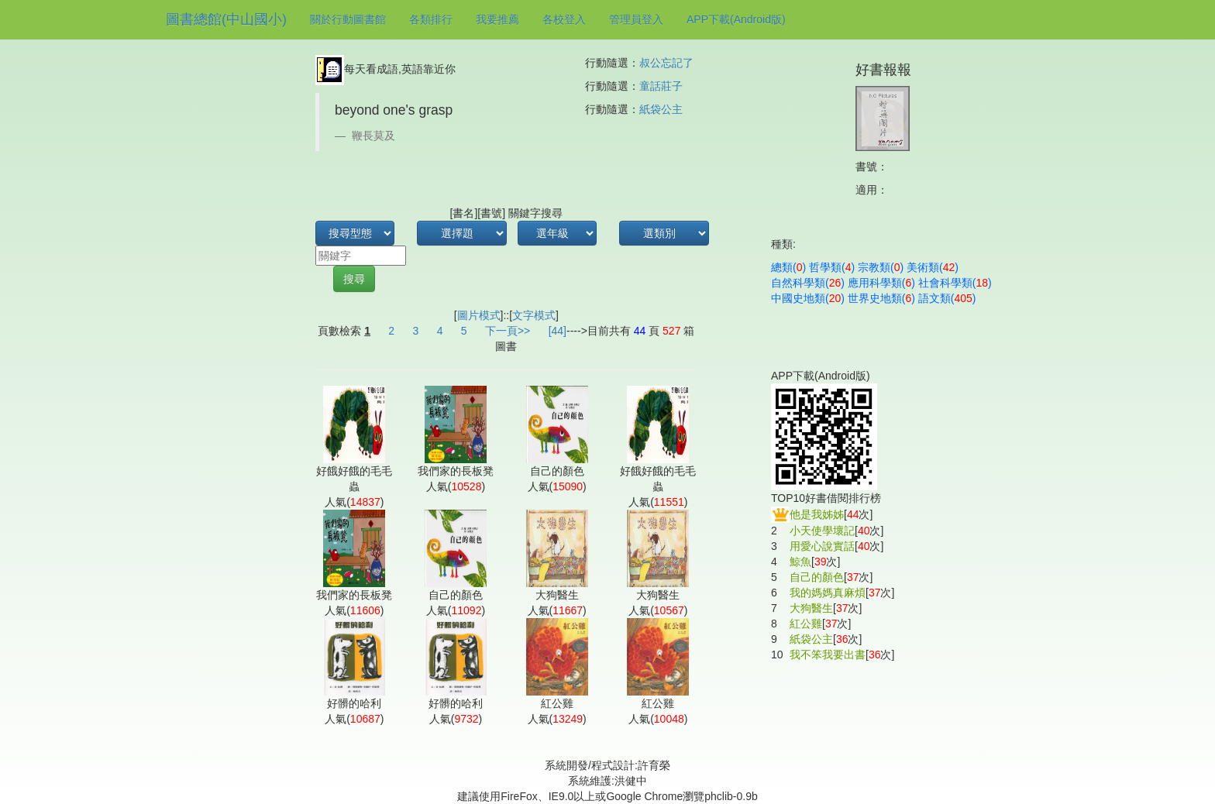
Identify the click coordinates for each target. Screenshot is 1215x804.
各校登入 (564, 19)
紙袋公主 (661, 109)
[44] (557, 331)
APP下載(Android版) (736, 19)
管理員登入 (636, 19)
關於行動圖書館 (348, 19)
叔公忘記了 (666, 63)
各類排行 (431, 19)
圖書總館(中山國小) (226, 19)
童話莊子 (661, 86)
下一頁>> (507, 331)
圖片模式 (479, 315)
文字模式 (534, 315)
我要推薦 (497, 19)
